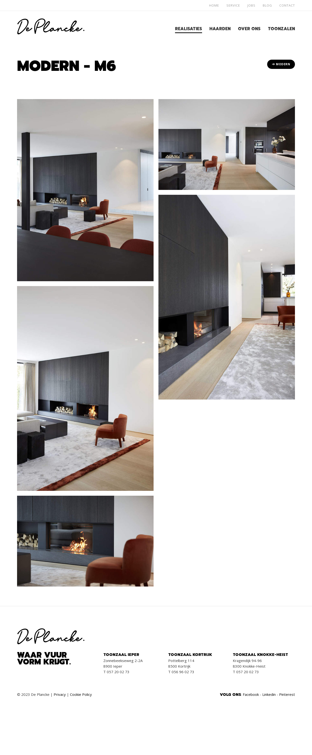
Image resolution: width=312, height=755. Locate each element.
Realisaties (188, 29)
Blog (267, 5)
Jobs (251, 5)
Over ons (249, 29)
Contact (287, 5)
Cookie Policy (81, 694)
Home (214, 5)
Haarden (220, 29)
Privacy (60, 694)
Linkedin (269, 694)
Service (233, 5)
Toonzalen (281, 29)
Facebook (251, 694)
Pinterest (287, 694)
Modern (281, 64)
